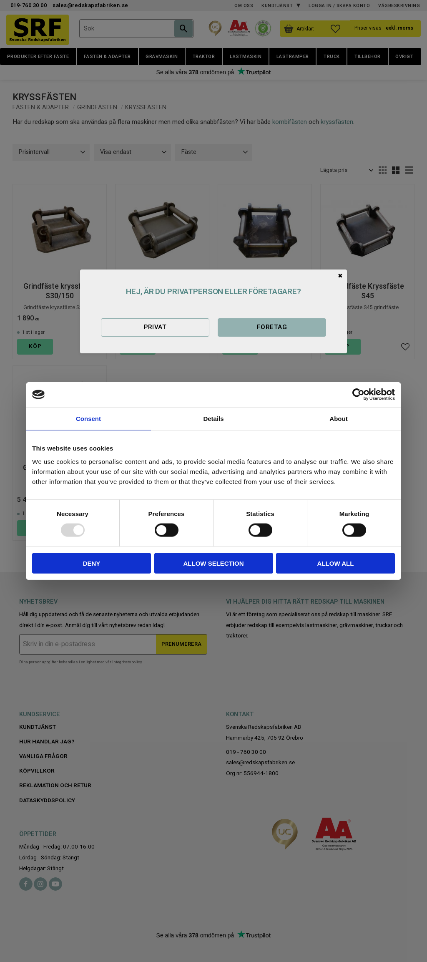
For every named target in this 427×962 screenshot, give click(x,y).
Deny (91, 563)
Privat (155, 327)
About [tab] (338, 418)
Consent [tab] (88, 418)
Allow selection (213, 563)
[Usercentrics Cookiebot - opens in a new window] (358, 394)
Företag (272, 327)
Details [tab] (213, 418)
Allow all (335, 563)
